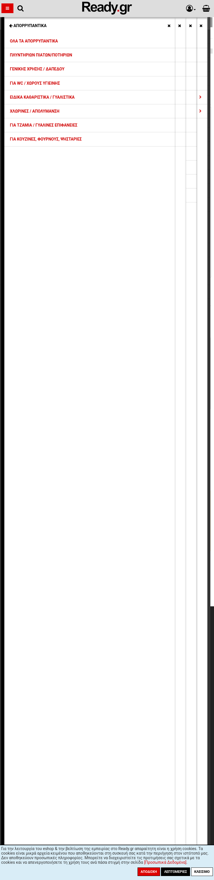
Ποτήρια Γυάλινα (21, 43)
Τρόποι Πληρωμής (52, 643)
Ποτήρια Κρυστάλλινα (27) (32, 541)
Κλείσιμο (202, 872)
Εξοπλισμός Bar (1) (26, 526)
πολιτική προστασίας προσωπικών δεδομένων (141, 740)
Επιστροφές (47, 653)
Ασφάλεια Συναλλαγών (57, 664)
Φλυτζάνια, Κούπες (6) (29, 500)
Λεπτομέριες (175, 872)
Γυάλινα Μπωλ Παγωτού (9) (34, 546)
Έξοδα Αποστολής (52, 638)
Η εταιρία (45, 627)
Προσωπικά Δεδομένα (56, 659)
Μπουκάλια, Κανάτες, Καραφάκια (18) (43, 505)
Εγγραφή (139, 729)
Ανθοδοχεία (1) (22, 515)
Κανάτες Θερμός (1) (27, 495)
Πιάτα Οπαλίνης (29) (27, 531)
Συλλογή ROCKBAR (23, 33)
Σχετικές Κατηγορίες (107, 22)
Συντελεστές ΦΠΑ (52, 648)
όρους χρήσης (84, 740)
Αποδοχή (149, 872)
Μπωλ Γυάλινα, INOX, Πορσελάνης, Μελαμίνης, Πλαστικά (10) (65, 510)
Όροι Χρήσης (48, 669)
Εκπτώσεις (46, 633)
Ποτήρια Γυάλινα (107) (29, 536)
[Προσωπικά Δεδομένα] (165, 862)
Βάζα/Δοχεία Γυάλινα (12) (32, 521)
